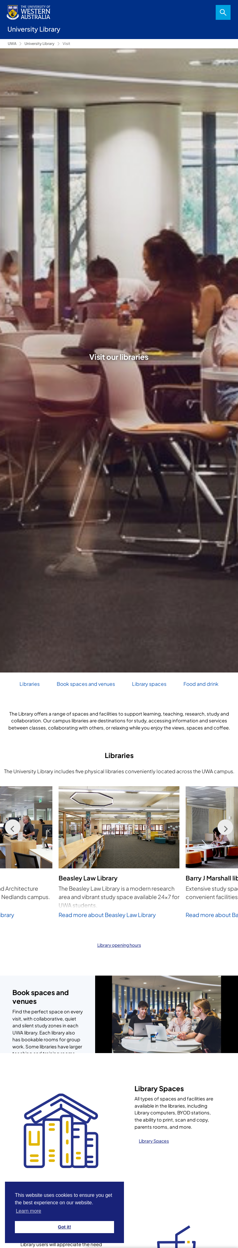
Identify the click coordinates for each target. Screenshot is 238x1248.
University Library (39, 43)
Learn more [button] (28, 1211)
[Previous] (12, 827)
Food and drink (200, 684)
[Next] (225, 827)
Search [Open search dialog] (223, 12)
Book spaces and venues (86, 684)
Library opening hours (119, 945)
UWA (12, 43)
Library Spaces (154, 1141)
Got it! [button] (64, 1226)
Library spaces (149, 684)
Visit (66, 43)
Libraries (30, 684)
